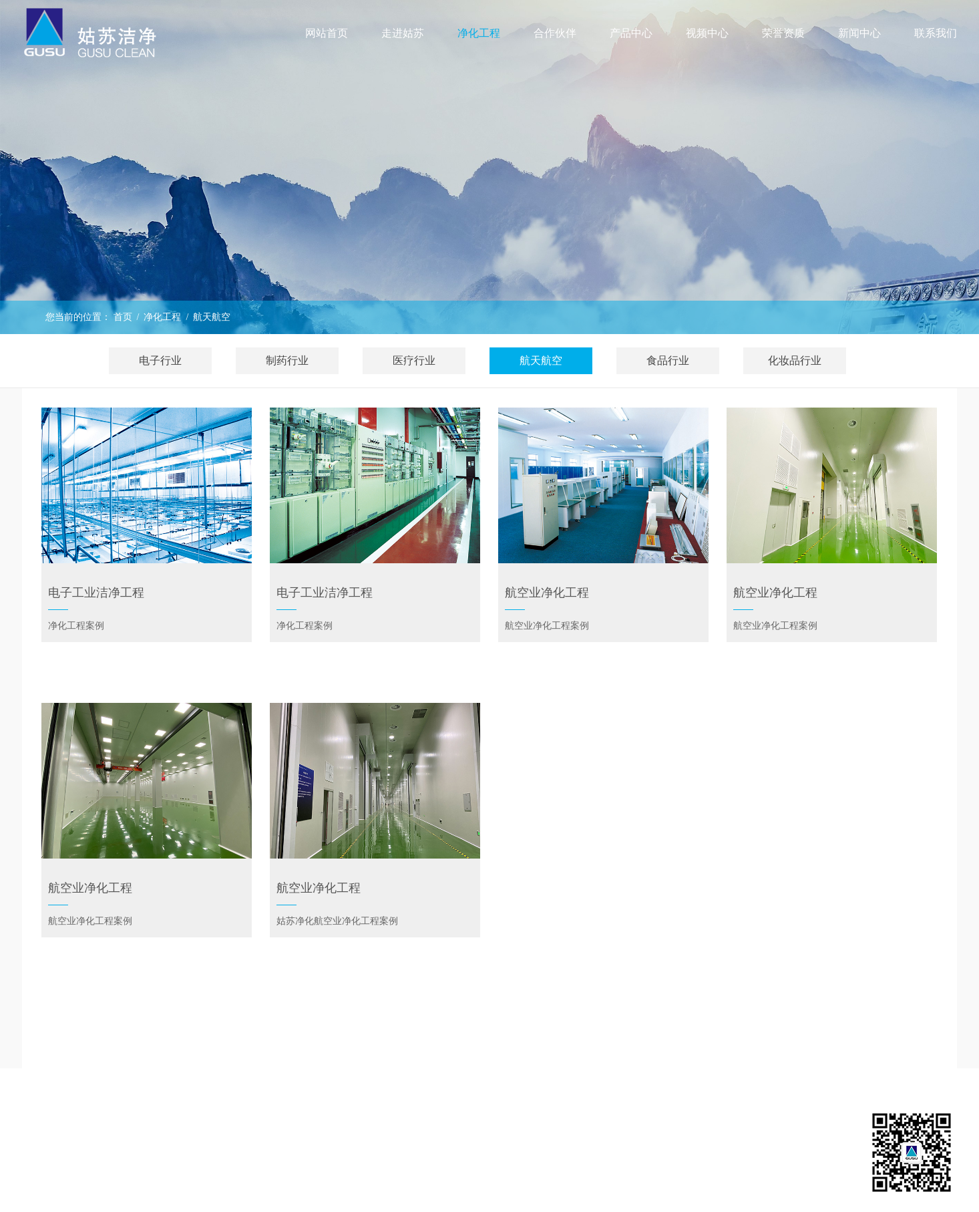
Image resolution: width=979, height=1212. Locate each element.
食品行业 (667, 360)
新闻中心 (859, 33)
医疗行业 (414, 360)
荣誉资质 (783, 33)
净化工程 (162, 317)
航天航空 (211, 317)
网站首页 (326, 33)
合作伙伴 (555, 33)
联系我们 (935, 33)
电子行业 (160, 360)
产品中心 (631, 33)
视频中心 (707, 33)
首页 (123, 317)
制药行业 (287, 360)
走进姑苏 (402, 33)
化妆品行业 (794, 360)
